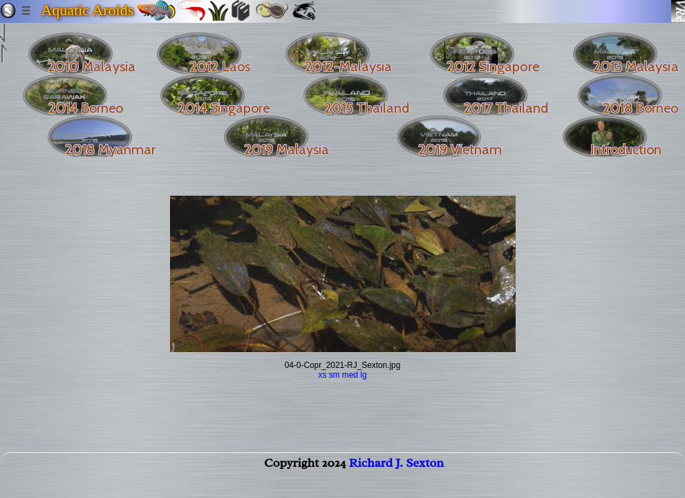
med (350, 375)
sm (334, 375)
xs (322, 375)
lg (363, 375)
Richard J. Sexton (396, 468)
